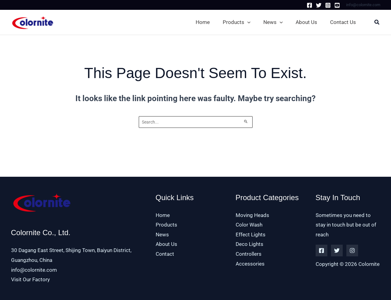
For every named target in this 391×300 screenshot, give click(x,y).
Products (166, 225)
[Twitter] (318, 5)
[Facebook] (309, 5)
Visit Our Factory (30, 279)
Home (163, 215)
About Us (166, 244)
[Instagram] (328, 5)
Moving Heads (252, 215)
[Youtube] (337, 5)
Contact (165, 254)
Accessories (250, 264)
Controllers (248, 254)
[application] (247, 22)
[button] (237, 22)
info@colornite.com (34, 270)
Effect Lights (250, 234)
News (162, 234)
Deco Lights (249, 244)
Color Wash (249, 225)
